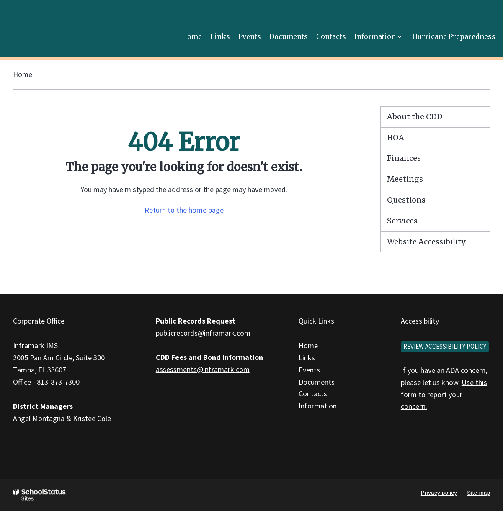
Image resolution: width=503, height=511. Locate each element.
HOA (395, 137)
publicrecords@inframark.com (203, 333)
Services (402, 221)
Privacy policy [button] (439, 493)
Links (307, 357)
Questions (406, 200)
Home (22, 74)
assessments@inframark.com (203, 369)
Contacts (313, 393)
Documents (317, 382)
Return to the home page (184, 210)
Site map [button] (478, 493)
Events (309, 370)
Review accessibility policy (444, 346)
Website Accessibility (426, 242)
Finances (404, 158)
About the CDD (415, 116)
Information (318, 406)
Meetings (405, 179)
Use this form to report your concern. (444, 394)
